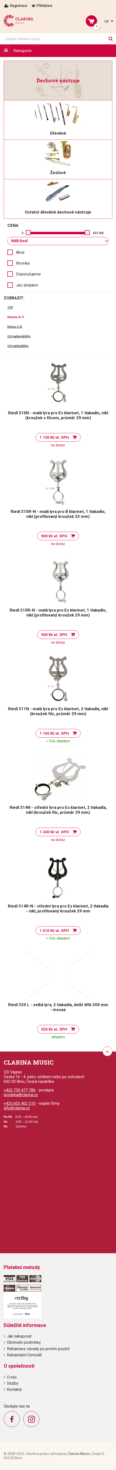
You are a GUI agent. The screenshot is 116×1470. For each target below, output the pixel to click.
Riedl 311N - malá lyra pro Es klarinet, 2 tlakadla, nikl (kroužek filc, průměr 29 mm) (58, 711)
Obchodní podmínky (24, 1342)
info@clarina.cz (17, 1108)
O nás (12, 1377)
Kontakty (14, 1389)
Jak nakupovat (19, 1336)
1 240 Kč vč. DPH (54, 832)
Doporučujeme (28, 274)
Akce (20, 252)
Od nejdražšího (18, 346)
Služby (12, 1383)
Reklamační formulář (24, 1355)
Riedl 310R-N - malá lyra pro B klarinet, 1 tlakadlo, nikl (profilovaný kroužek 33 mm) (58, 514)
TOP (10, 307)
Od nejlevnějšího (19, 336)
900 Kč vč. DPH (54, 536)
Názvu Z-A (14, 326)
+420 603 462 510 (19, 1103)
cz (107, 21)
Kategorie (22, 50)
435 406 (98, 233)
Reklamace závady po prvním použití (38, 1348)
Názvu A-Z (15, 317)
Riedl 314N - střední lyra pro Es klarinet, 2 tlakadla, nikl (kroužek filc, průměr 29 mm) (58, 810)
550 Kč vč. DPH (54, 1029)
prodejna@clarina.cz (21, 1094)
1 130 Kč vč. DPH (54, 437)
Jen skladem (27, 285)
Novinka (23, 263)
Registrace (18, 5)
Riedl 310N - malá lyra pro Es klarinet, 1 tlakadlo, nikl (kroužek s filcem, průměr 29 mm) (58, 415)
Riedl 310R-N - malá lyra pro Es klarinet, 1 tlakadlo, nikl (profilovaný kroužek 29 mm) (58, 612)
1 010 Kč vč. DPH (54, 930)
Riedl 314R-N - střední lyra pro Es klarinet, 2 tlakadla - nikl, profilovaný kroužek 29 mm (58, 908)
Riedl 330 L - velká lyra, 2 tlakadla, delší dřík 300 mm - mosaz (58, 1007)
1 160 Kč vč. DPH (54, 733)
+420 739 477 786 (19, 1090)
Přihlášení (44, 5)
